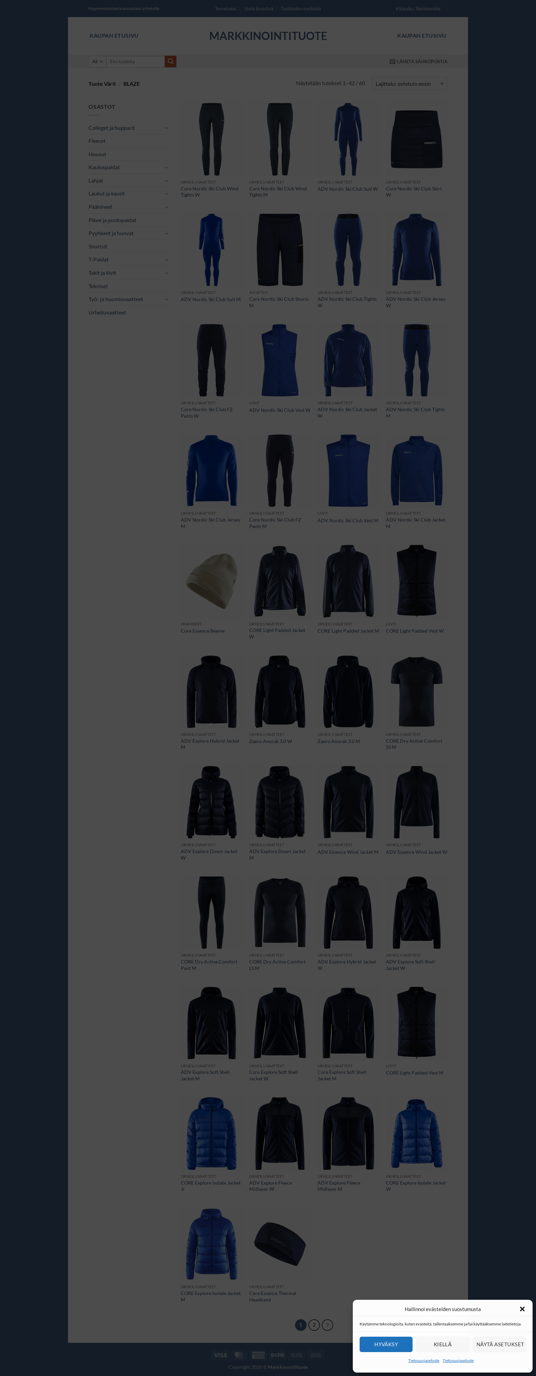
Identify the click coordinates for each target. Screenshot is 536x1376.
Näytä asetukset (500, 1344)
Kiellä (443, 1344)
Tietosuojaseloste (423, 1360)
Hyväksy (386, 1344)
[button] (522, 1309)
